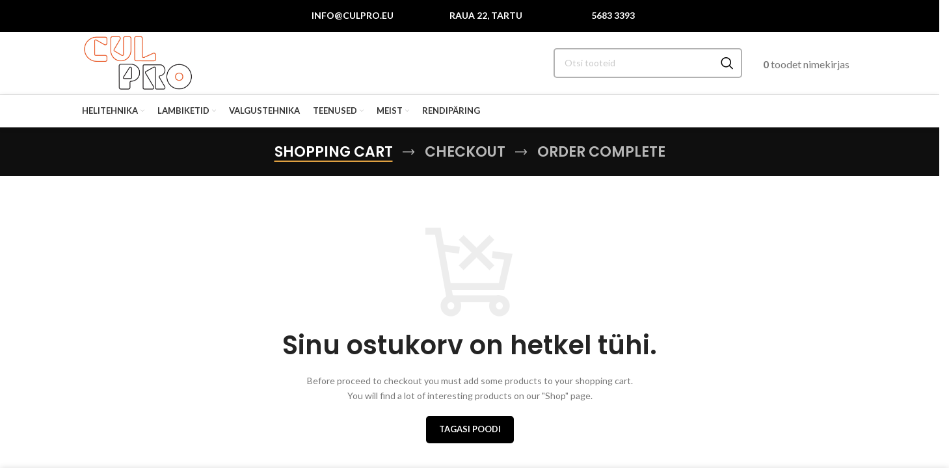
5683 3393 (613, 15)
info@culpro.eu (353, 15)
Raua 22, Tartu (485, 15)
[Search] (648, 65)
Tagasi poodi (470, 432)
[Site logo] (140, 64)
